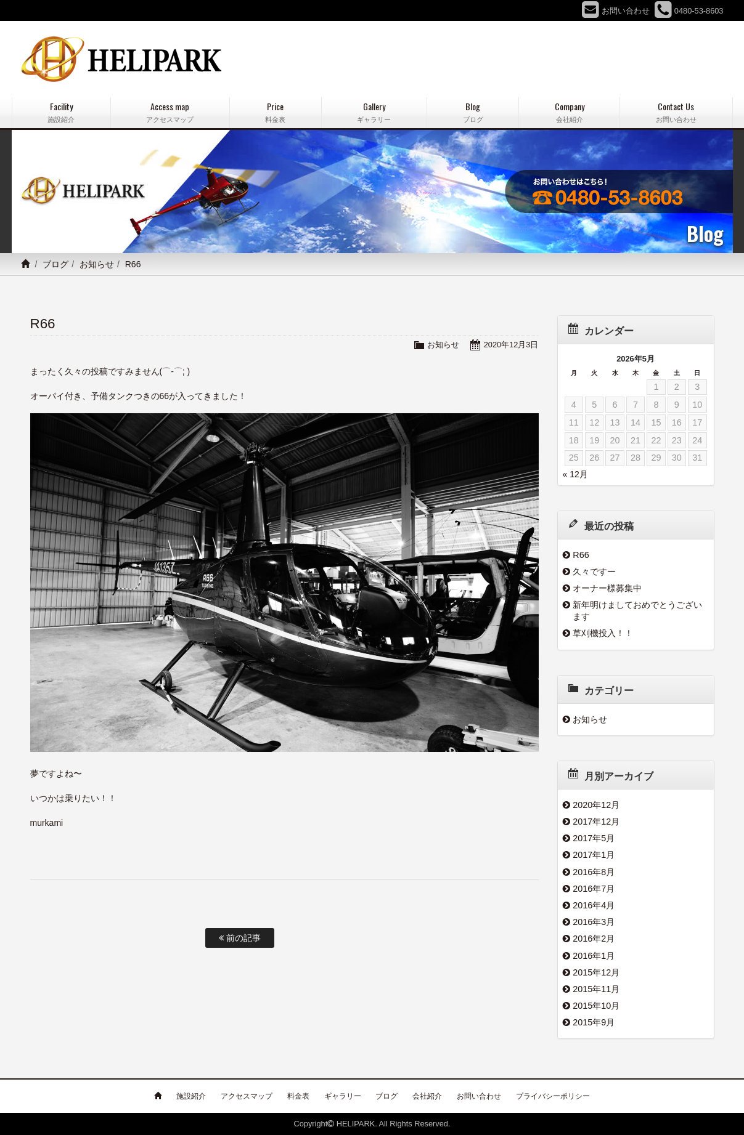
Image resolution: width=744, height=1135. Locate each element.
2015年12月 (596, 972)
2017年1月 (594, 855)
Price (275, 112)
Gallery (374, 112)
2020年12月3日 (511, 344)
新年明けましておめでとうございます (638, 610)
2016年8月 (594, 872)
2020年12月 (596, 805)
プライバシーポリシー (553, 1096)
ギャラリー (342, 1096)
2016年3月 (594, 922)
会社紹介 (427, 1096)
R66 (581, 555)
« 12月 (575, 474)
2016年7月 (594, 889)
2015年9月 (594, 1022)
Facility (61, 112)
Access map (170, 112)
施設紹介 (191, 1096)
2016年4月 (594, 905)
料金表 (298, 1096)
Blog (472, 112)
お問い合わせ (479, 1096)
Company (569, 112)
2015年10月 (596, 1006)
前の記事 (240, 938)
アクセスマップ (246, 1096)
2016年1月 (594, 956)
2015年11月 (596, 989)
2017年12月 (596, 821)
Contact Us (676, 112)
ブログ (55, 264)
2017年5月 (594, 838)
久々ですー (594, 571)
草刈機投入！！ (603, 633)
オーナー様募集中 (607, 588)
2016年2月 (594, 938)
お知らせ (97, 264)
